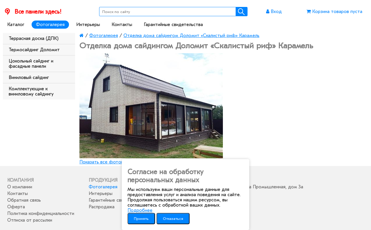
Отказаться (173, 218)
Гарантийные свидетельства (173, 24)
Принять (141, 218)
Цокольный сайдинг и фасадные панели (31, 63)
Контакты (122, 24)
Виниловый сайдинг (29, 77)
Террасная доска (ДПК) (34, 38)
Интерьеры (88, 24)
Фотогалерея (50, 24)
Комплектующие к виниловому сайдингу (31, 91)
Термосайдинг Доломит (34, 49)
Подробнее (140, 210)
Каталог (15, 24)
